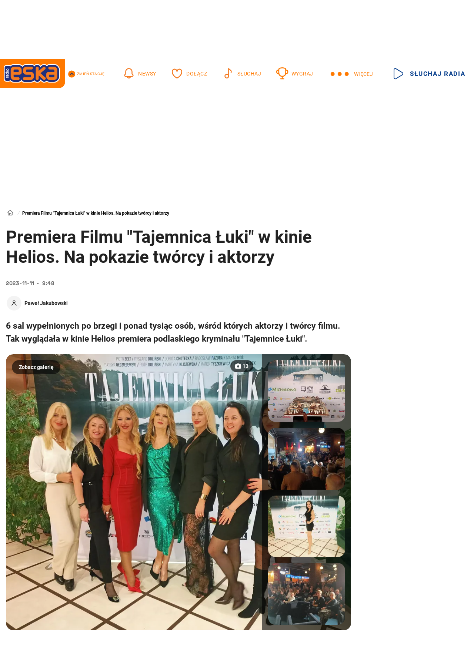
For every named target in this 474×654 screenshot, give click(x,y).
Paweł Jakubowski (46, 303)
